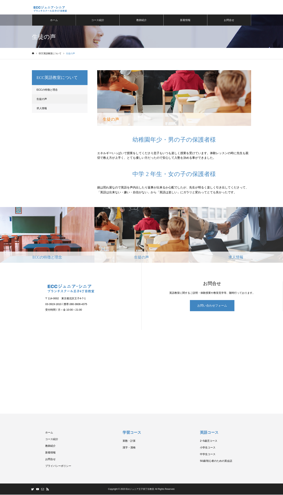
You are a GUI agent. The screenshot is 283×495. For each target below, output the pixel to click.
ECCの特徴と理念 (47, 90)
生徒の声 (42, 99)
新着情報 (185, 20)
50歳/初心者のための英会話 (216, 461)
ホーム (54, 20)
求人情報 (42, 108)
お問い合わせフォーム (212, 305)
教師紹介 (141, 20)
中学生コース (207, 454)
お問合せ (229, 20)
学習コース (133, 433)
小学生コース (207, 447)
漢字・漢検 (129, 447)
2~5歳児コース (208, 441)
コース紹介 (97, 20)
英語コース (210, 433)
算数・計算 (129, 441)
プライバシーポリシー (58, 466)
